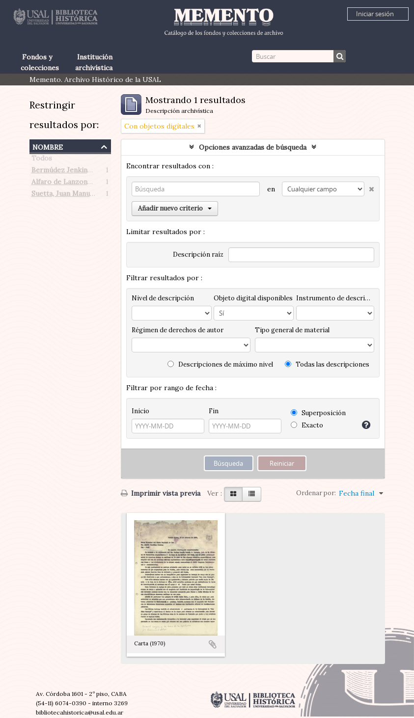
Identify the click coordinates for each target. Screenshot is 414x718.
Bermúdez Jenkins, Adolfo (73, 171)
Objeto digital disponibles (253, 298)
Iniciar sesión (375, 13)
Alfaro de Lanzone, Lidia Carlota (84, 183)
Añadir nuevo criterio (175, 208)
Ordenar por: (316, 493)
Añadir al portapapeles (213, 644)
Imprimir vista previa (160, 493)
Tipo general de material (292, 330)
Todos (41, 160)
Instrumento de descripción (335, 298)
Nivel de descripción (163, 298)
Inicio (140, 411)
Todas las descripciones (327, 364)
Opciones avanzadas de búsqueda (252, 147)
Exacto (307, 425)
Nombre (47, 146)
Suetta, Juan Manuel (63, 195)
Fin (214, 411)
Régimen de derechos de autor (177, 330)
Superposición (318, 413)
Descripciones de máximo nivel (220, 364)
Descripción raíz (198, 254)
